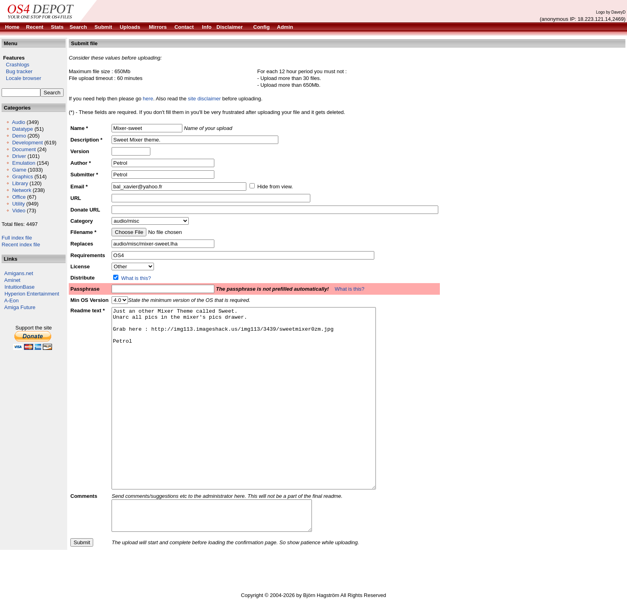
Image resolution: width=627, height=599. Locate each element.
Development (27, 143)
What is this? (136, 278)
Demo (19, 136)
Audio (18, 122)
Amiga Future (20, 307)
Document (24, 149)
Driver (19, 156)
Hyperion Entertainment (31, 294)
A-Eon (11, 300)
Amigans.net (18, 273)
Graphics (22, 177)
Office (19, 197)
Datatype (22, 129)
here (148, 99)
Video (18, 211)
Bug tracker (17, 71)
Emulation (23, 163)
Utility (18, 204)
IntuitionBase (19, 287)
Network (21, 190)
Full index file (17, 238)
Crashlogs (15, 65)
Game (19, 170)
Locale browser (21, 78)
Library (20, 183)
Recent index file (21, 245)
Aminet (12, 280)
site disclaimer (204, 99)
